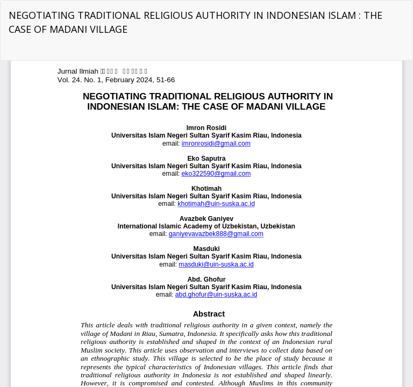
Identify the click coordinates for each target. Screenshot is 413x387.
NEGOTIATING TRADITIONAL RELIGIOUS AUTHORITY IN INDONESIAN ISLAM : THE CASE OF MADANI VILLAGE (195, 22)
